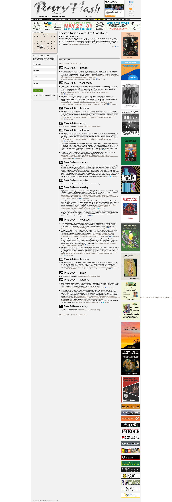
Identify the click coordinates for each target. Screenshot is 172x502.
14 (48, 44)
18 (38, 46)
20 (44, 46)
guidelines (131, 11)
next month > (83, 63)
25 (38, 49)
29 (51, 49)
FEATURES (64, 19)
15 (51, 44)
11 (38, 44)
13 (44, 44)
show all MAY (74, 63)
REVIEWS (73, 19)
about (130, 4)
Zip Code (35, 83)
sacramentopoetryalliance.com (90, 150)
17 (34, 46)
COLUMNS (55, 19)
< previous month (64, 63)
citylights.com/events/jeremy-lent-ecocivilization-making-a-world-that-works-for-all (83, 236)
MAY (44, 34)
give (130, 9)
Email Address (37, 64)
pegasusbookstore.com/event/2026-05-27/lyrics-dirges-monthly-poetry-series (82, 228)
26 (41, 49)
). (81, 245)
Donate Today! (110, 15)
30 (55, 49)
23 (55, 46)
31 (34, 51)
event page (102, 79)
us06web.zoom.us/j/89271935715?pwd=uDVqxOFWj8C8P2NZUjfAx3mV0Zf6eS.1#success (82, 299)
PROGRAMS (89, 19)
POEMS (80, 19)
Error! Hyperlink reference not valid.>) (78, 44)
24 (34, 49)
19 (41, 46)
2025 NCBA (47, 19)
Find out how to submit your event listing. (88, 126)
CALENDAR (99, 19)
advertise (131, 6)
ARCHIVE (127, 19)
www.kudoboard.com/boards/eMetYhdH (87, 302)
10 (34, 44)
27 (44, 49)
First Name (36, 70)
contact (130, 13)
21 (48, 46)
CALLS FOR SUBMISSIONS (113, 19)
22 (51, 46)
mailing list (131, 15)
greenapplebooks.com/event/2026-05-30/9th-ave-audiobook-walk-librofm (81, 288)
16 (55, 44)
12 (41, 44)
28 (48, 49)
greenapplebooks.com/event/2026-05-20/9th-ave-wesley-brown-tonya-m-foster (87, 92)
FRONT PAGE (37, 19)
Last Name (36, 77)
